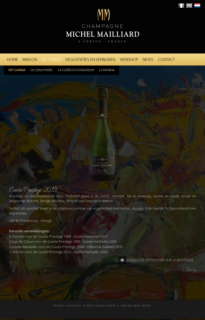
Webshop (129, 59)
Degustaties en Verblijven (90, 59)
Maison (29, 59)
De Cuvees (51, 59)
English (189, 6)
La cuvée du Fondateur (76, 70)
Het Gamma (16, 70)
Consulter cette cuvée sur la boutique (159, 260)
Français (181, 6)
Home (12, 59)
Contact (166, 59)
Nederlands (197, 6)
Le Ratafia (107, 70)
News (148, 59)
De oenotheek (41, 70)
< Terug (189, 270)
